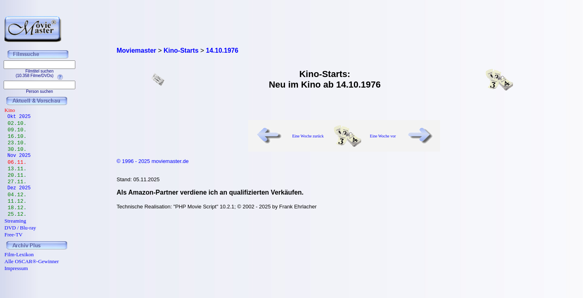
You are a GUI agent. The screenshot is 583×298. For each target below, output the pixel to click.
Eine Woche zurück (308, 136)
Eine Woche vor (383, 136)
